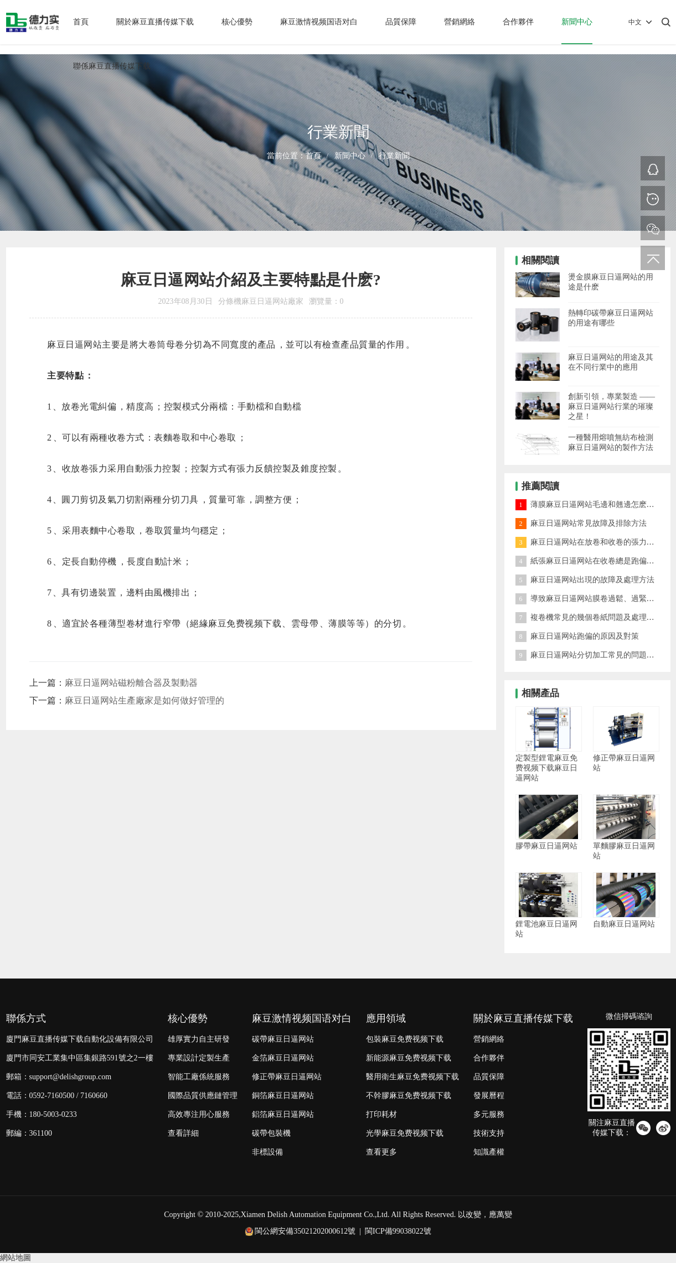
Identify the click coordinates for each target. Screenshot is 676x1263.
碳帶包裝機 (271, 1133)
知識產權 (488, 1152)
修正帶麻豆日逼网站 (287, 1077)
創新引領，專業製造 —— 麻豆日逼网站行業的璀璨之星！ (612, 406)
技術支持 (488, 1133)
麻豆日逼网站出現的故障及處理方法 (584, 580)
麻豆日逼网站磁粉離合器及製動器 (131, 682)
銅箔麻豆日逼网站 (283, 1095)
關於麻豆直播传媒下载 (155, 22)
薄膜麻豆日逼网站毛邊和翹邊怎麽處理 (588, 504)
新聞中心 (576, 22)
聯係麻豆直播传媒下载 (112, 66)
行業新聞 (394, 156)
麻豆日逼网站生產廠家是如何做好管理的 (144, 700)
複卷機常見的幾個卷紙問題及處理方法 (588, 617)
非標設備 (267, 1152)
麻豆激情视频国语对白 (319, 22)
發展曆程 (488, 1095)
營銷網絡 (459, 22)
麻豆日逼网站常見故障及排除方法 (581, 523)
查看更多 (381, 1152)
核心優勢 (236, 22)
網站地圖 (15, 1258)
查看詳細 (183, 1133)
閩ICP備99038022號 (398, 1231)
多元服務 (488, 1114)
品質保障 (400, 22)
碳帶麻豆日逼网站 (283, 1039)
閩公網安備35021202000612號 (305, 1231)
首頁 (81, 22)
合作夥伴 (518, 22)
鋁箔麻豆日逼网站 (283, 1114)
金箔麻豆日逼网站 (283, 1058)
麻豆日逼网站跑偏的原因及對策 (577, 636)
